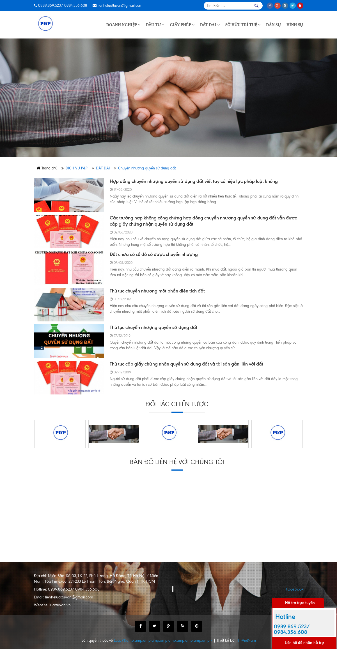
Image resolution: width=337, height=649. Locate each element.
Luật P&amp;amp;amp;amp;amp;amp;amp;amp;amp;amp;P (164, 640)
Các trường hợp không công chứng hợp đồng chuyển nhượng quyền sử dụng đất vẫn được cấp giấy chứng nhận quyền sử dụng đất (203, 221)
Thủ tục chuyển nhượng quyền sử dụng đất (153, 327)
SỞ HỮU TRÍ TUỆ (243, 25)
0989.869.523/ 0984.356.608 (62, 5)
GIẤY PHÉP (182, 25)
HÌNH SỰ (294, 25)
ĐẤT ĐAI (210, 25)
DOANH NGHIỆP (123, 25)
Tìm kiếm (256, 6)
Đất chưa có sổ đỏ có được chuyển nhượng (154, 254)
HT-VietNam (246, 640)
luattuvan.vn (60, 605)
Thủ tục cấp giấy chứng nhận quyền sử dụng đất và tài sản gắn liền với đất (186, 364)
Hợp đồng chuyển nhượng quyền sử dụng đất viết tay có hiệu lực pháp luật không (194, 181)
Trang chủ (47, 168)
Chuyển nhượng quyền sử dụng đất (147, 168)
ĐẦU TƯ (155, 25)
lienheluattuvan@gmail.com (120, 5)
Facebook (294, 589)
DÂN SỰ (273, 25)
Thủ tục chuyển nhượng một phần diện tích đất (157, 291)
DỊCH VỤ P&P (77, 168)
